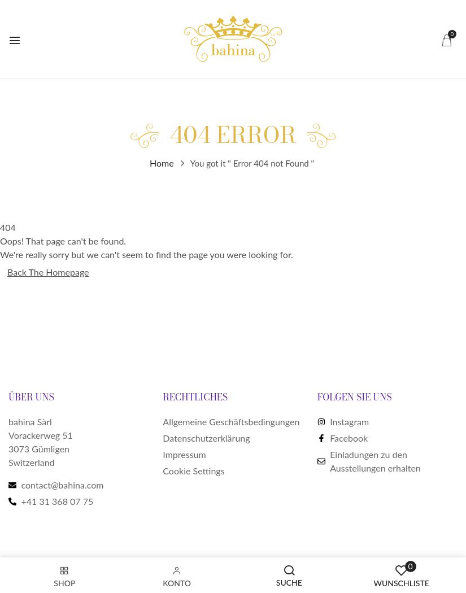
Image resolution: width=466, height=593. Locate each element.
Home (162, 163)
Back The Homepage (48, 272)
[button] (447, 39)
